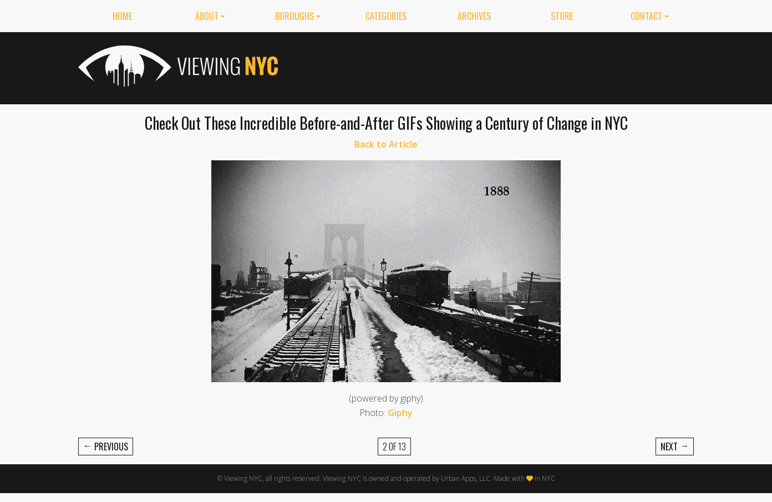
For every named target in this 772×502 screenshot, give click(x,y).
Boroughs (294, 16)
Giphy (400, 413)
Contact (646, 16)
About (207, 16)
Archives (474, 16)
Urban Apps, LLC (465, 478)
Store (562, 16)
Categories (386, 16)
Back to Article (386, 144)
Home (122, 16)
